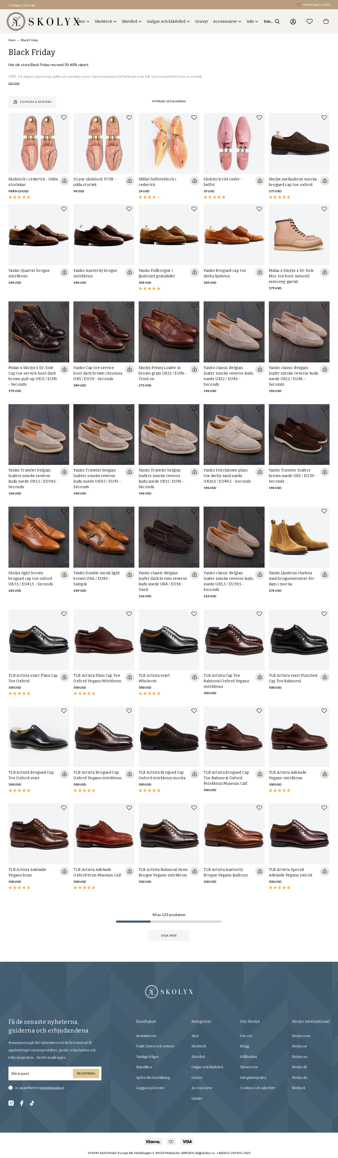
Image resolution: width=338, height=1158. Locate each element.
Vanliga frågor (147, 1057)
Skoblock (103, 21)
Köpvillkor (144, 1068)
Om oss (246, 1036)
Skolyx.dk (299, 1068)
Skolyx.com (301, 1036)
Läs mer (14, 83)
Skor (81, 21)
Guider (196, 1099)
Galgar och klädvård (166, 21)
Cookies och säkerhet (257, 1088)
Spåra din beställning (153, 1078)
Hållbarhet (248, 1057)
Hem (12, 40)
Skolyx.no (299, 1057)
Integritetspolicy (253, 1078)
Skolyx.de (299, 1078)
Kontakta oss (146, 1036)
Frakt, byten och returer (155, 1047)
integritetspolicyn (51, 1088)
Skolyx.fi (298, 1088)
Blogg (244, 1047)
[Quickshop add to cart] (64, 180)
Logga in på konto (150, 1088)
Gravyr (201, 21)
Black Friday (29, 40)
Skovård (129, 21)
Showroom (249, 1068)
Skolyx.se (299, 1047)
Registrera (86, 1074)
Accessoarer (225, 21)
